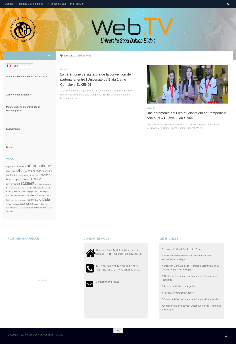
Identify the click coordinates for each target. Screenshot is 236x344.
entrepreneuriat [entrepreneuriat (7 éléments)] (19, 179)
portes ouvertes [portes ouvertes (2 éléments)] (20, 200)
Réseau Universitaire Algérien (178, 292)
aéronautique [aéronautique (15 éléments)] (39, 166)
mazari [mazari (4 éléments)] (9, 195)
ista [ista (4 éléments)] (29, 187)
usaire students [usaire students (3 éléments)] (40, 208)
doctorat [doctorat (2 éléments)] (35, 175)
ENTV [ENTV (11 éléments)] (36, 179)
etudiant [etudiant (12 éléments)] (27, 183)
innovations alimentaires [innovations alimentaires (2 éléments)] (17, 188)
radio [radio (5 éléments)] (30, 199)
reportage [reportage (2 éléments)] (15, 204)
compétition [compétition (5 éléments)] (34, 171)
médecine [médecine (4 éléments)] (40, 195)
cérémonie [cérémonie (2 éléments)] (27, 175)
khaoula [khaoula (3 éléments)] (35, 188)
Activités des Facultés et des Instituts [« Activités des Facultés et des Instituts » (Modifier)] (27, 76)
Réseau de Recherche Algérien (179, 286)
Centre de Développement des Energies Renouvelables (192, 299)
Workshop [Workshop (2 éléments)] (10, 212)
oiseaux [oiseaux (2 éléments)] (48, 196)
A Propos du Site (57, 3)
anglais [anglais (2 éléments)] (8, 167)
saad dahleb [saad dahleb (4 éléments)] (26, 203)
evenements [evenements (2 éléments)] (39, 184)
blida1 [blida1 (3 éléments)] (9, 171)
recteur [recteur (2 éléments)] (8, 204)
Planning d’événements (30, 3)
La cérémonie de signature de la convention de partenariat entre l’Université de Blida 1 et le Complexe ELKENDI (95, 79)
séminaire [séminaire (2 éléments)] (16, 208)
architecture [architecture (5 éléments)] (19, 166)
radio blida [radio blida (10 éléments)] (41, 199)
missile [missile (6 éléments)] (29, 195)
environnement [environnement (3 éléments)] (13, 184)
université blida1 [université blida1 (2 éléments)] (27, 208)
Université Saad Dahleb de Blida (182, 249)
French (13, 66)
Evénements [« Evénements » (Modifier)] (13, 129)
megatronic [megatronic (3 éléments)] (19, 196)
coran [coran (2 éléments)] (21, 175)
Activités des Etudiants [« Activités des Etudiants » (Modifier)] (19, 94)
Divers (64, 69)
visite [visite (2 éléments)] (50, 208)
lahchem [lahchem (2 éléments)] (42, 188)
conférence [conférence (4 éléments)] (12, 175)
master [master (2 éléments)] (48, 188)
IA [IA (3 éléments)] (7, 188)
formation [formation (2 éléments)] (47, 184)
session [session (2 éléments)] (36, 204)
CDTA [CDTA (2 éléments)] (25, 171)
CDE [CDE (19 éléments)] (17, 170)
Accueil (9, 3)
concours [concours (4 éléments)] (47, 171)
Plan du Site (77, 3)
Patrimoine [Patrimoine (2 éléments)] (10, 200)
